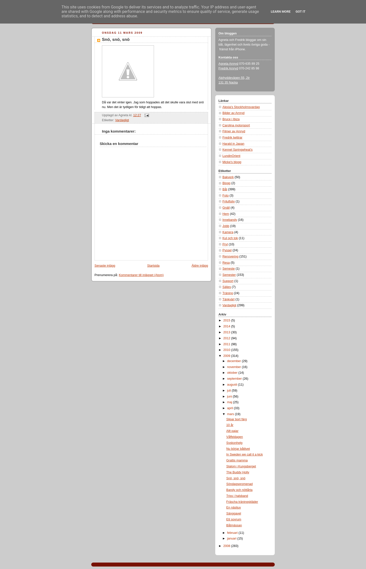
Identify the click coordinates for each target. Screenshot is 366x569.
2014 (227, 326)
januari (232, 538)
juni (230, 396)
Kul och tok (230, 238)
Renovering (230, 256)
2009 (227, 356)
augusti (232, 384)
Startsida (153, 265)
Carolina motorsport (236, 125)
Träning (227, 293)
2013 (227, 332)
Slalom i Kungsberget (241, 466)
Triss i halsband (237, 496)
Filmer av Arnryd (233, 131)
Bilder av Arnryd (233, 113)
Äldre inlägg (199, 265)
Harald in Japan (233, 143)
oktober (233, 372)
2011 (227, 344)
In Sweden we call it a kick (244, 454)
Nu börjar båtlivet (238, 449)
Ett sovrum (233, 519)
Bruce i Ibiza (231, 119)
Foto (225, 195)
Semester (229, 275)
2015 (227, 320)
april (230, 408)
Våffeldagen (234, 437)
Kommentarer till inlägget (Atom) (141, 275)
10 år (230, 425)
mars (231, 414)
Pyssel (227, 250)
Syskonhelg (234, 443)
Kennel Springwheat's (237, 149)
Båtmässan (234, 525)
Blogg (226, 183)
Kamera (227, 232)
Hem (225, 214)
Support (227, 281)
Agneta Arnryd (228, 63)
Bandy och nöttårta (239, 490)
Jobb (225, 226)
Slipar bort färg (236, 419)
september (235, 378)
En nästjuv (233, 507)
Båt (224, 189)
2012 (227, 338)
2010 (227, 350)
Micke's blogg (231, 162)
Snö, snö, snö (116, 39)
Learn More (281, 11)
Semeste (228, 268)
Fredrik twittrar (232, 137)
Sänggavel (233, 513)
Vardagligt (122, 120)
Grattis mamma (237, 460)
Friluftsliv (228, 201)
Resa (226, 262)
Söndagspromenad (239, 484)
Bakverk (228, 177)
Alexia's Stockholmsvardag (241, 107)
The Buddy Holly (237, 472)
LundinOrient (231, 156)
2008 (227, 546)
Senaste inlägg (104, 265)
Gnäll (226, 207)
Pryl (225, 244)
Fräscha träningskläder (242, 502)
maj (230, 402)
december (234, 361)
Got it (300, 11)
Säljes (226, 287)
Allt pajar (232, 431)
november (234, 367)
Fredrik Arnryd (228, 68)
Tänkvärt (228, 299)
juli (229, 390)
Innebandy (229, 220)
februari (233, 533)
